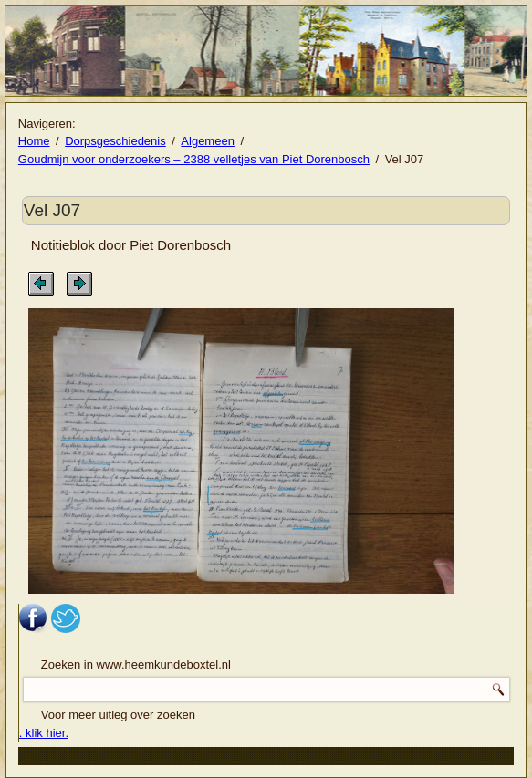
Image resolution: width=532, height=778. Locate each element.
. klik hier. (43, 733)
